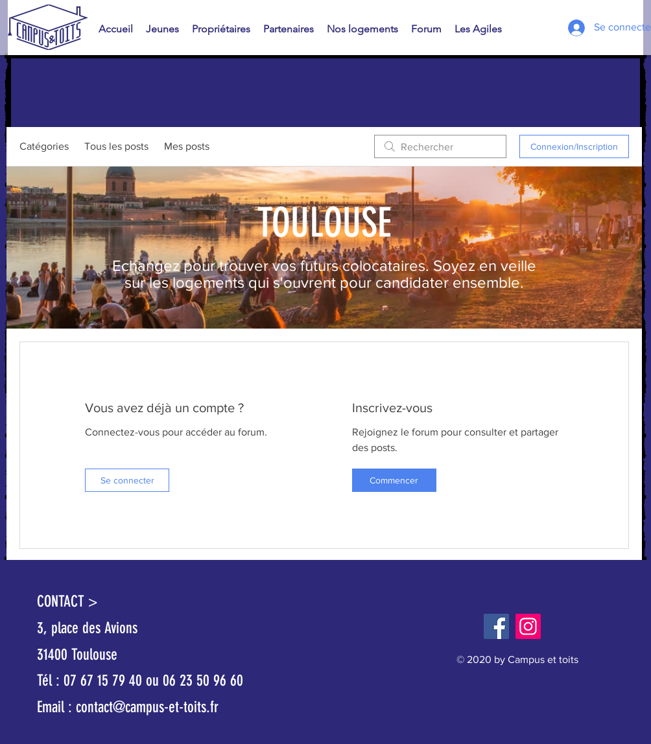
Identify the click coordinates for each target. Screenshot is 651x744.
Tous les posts (116, 146)
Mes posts (186, 146)
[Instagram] (528, 626)
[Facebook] (496, 626)
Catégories (44, 146)
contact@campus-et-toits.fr (147, 707)
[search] (440, 146)
